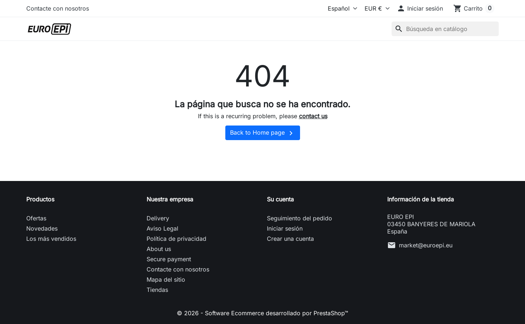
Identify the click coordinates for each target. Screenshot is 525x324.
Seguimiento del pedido (299, 218)
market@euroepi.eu (425, 245)
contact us (313, 116)
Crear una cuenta (290, 238)
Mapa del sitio (166, 279)
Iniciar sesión (285, 228)
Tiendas (157, 289)
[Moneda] (375, 8)
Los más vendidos (51, 238)
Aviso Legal (162, 228)
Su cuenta (280, 199)
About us (159, 248)
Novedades (42, 228)
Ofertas (36, 218)
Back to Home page (262, 133)
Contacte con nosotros (57, 8)
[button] (419, 8)
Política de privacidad (176, 238)
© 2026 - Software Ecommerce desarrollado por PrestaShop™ (262, 313)
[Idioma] (337, 8)
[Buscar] (445, 29)
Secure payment (169, 259)
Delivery (158, 218)
